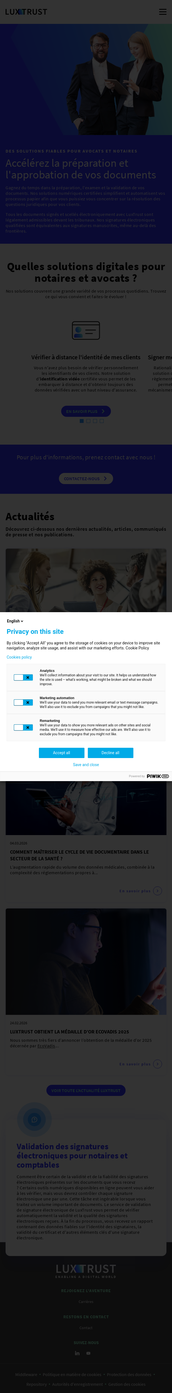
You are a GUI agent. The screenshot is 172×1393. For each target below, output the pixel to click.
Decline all (110, 753)
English (15, 621)
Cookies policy (19, 657)
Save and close (86, 764)
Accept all (61, 753)
